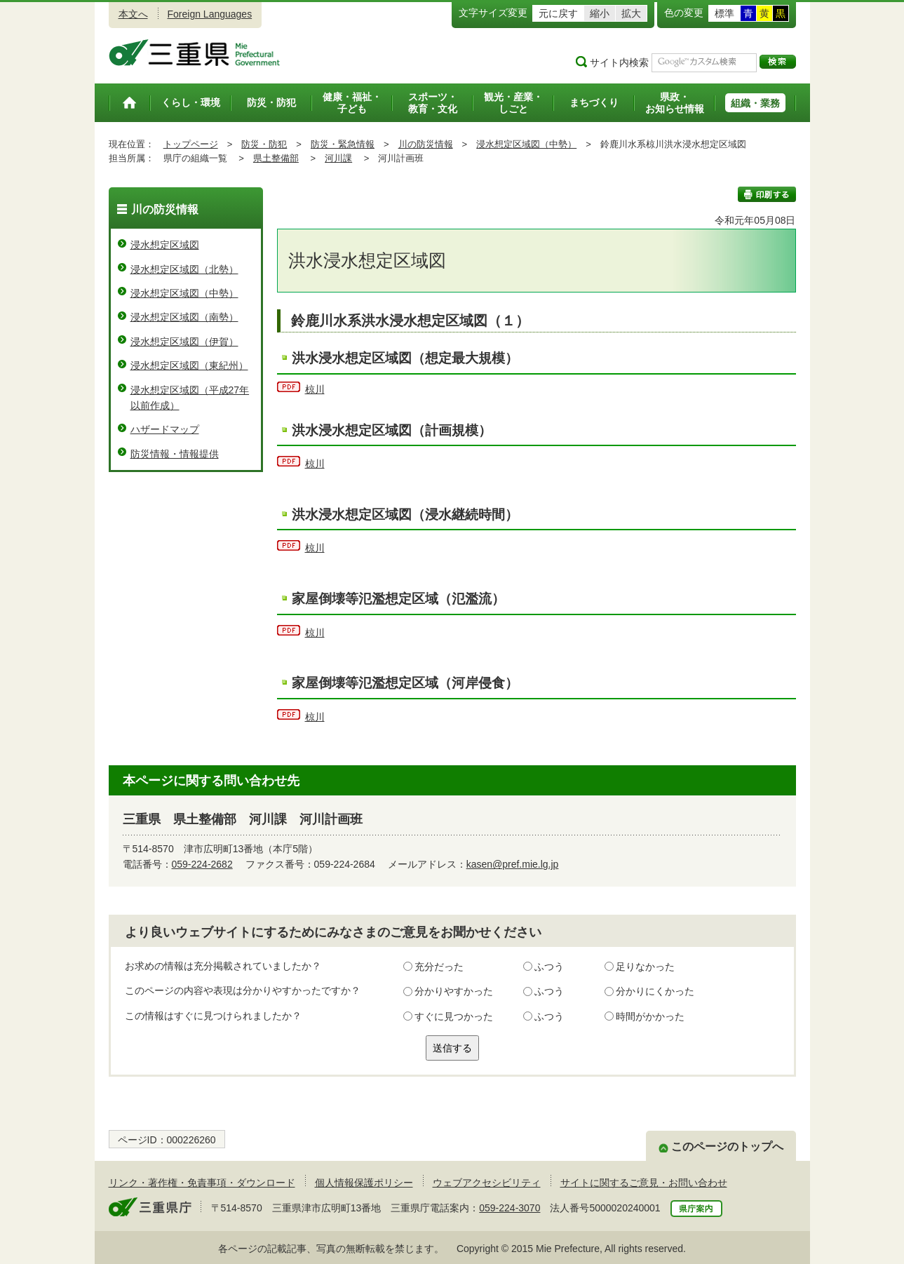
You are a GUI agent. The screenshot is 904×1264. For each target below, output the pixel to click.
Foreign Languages (210, 14)
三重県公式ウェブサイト (195, 52)
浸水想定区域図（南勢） (184, 317)
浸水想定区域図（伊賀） (184, 341)
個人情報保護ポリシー (364, 1182)
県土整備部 (276, 158)
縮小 (599, 13)
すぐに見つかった (453, 1016)
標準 (724, 13)
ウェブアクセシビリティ (487, 1182)
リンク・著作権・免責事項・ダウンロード (202, 1182)
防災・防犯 (264, 144)
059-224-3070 (509, 1207)
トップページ (190, 144)
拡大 (631, 13)
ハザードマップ (164, 429)
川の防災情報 (425, 144)
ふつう (549, 966)
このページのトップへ (727, 1146)
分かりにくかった (655, 991)
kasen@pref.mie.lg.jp (512, 864)
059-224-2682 (202, 864)
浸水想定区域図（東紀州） (189, 365)
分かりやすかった (453, 991)
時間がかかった (650, 1016)
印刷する (767, 194)
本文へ (133, 14)
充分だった (439, 966)
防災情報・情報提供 (174, 453)
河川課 (338, 158)
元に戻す (558, 13)
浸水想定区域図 (164, 244)
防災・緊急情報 (343, 144)
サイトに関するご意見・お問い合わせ (643, 1182)
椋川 (315, 389)
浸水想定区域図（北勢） (184, 269)
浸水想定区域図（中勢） (526, 144)
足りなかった (645, 966)
